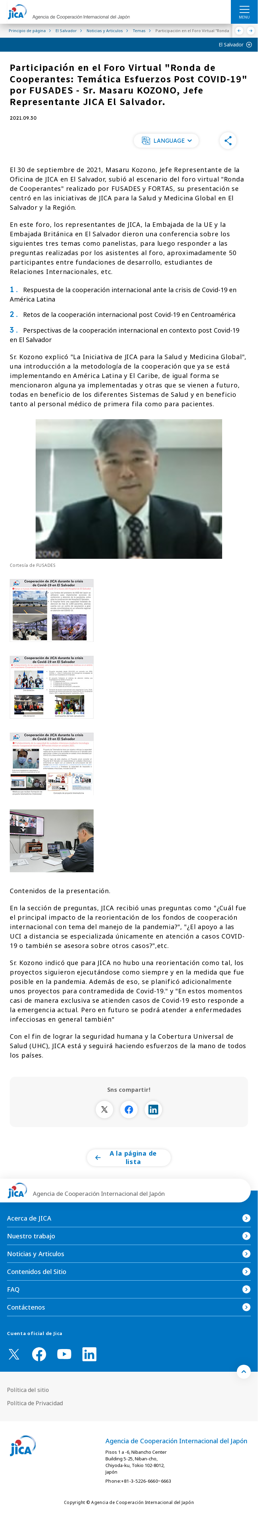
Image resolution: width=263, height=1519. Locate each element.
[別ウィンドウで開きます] (104, 1109)
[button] (166, 141)
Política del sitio (28, 1390)
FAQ (13, 1289)
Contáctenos (26, 1307)
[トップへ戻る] (244, 1372)
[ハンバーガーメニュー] (244, 9)
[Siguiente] (251, 31)
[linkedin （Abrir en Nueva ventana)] (89, 1354)
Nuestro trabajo (31, 1236)
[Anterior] (239, 31)
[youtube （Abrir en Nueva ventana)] (64, 1354)
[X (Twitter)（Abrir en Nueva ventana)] (14, 1354)
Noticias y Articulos (35, 1254)
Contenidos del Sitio (36, 1271)
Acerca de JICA (29, 1218)
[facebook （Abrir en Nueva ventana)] (39, 1354)
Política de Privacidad (35, 1403)
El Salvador (231, 44)
